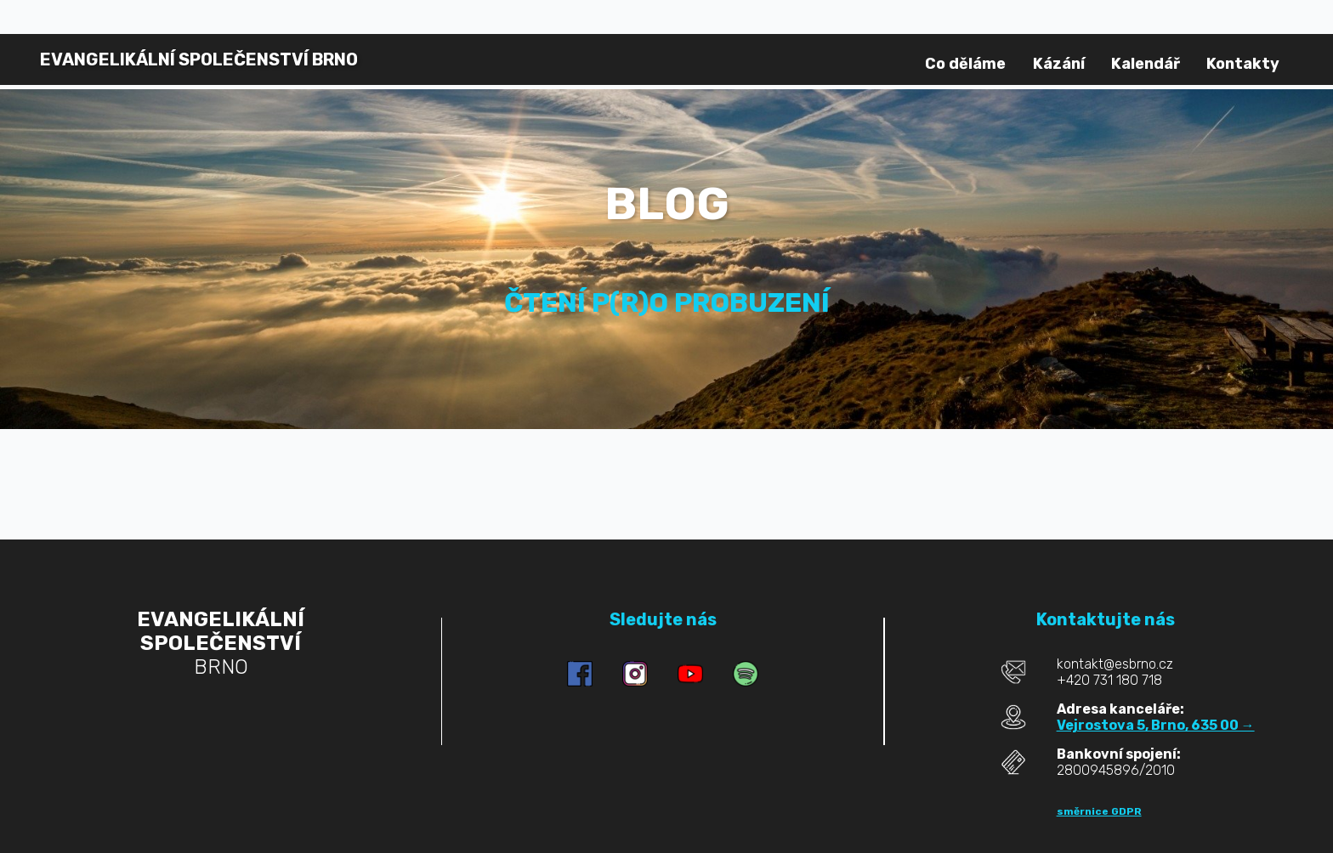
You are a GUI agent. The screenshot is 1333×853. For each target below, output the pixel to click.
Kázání (1059, 63)
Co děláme (965, 63)
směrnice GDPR (1099, 811)
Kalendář (1145, 63)
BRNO (199, 59)
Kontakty (1242, 63)
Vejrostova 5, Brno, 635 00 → (1156, 725)
